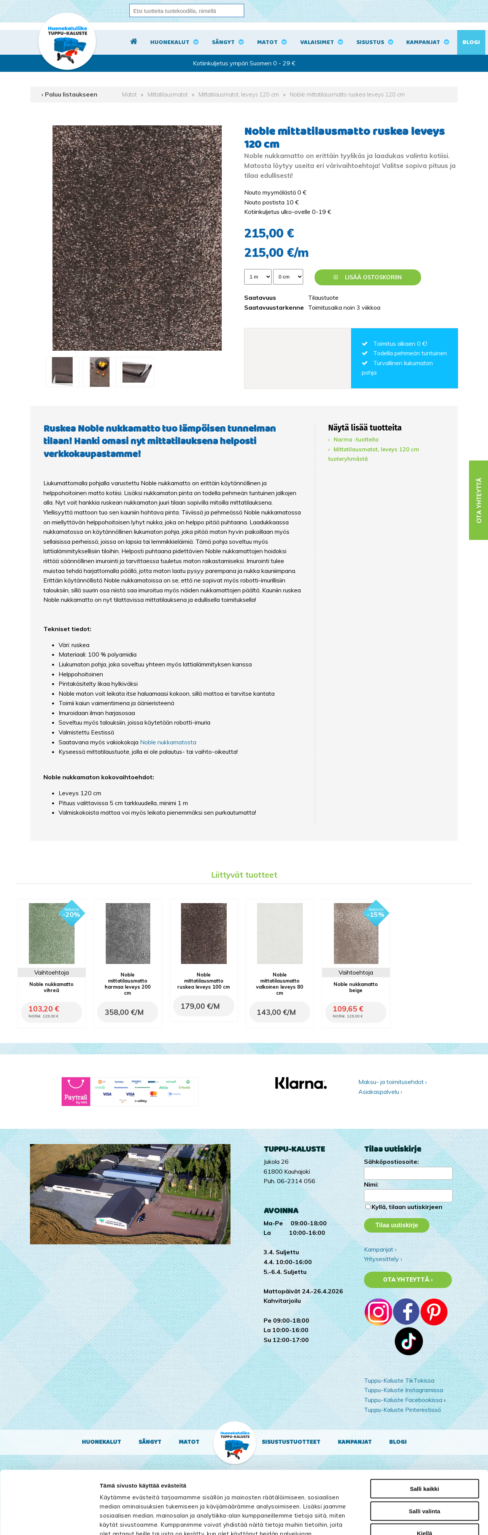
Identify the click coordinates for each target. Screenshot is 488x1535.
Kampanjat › (380, 1249)
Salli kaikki (424, 1426)
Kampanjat (423, 42)
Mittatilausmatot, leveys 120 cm (239, 94)
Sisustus (370, 42)
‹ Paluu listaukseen (69, 94)
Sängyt (223, 42)
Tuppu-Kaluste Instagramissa (403, 1390)
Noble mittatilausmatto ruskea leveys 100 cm (203, 981)
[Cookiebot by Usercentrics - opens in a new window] (49, 1520)
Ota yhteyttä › (408, 1279)
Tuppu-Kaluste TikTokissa (399, 1380)
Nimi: (371, 1184)
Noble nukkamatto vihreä (51, 987)
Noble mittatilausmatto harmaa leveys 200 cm (128, 984)
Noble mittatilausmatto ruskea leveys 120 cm (347, 94)
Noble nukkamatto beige (356, 987)
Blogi (471, 42)
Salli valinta (424, 1448)
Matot (267, 42)
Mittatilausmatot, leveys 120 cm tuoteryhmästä (373, 454)
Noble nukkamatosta (168, 742)
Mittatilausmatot (168, 94)
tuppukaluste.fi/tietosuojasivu (193, 1489)
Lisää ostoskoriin (368, 277)
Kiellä (424, 1470)
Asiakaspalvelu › (380, 1091)
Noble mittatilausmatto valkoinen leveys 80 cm (279, 984)
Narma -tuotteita (356, 439)
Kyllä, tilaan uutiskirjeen (407, 1207)
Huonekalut (169, 42)
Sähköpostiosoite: (391, 1161)
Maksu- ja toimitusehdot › (392, 1082)
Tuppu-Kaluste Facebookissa (403, 1400)
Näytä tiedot (408, 1520)
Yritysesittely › (383, 1259)
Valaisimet (317, 42)
